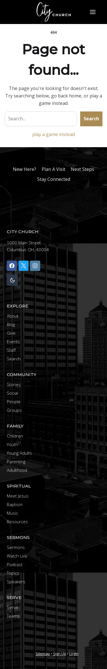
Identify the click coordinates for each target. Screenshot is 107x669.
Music (12, 513)
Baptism (15, 504)
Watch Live (17, 556)
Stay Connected (53, 179)
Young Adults (19, 453)
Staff (11, 350)
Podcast (15, 564)
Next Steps (82, 169)
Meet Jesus (18, 496)
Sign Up (59, 653)
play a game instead (53, 134)
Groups (14, 410)
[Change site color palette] (12, 280)
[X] (24, 266)
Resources (17, 521)
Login (73, 653)
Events (13, 341)
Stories (14, 384)
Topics (13, 573)
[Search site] (41, 118)
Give (11, 333)
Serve (12, 607)
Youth (12, 444)
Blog (11, 324)
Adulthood (17, 470)
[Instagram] (35, 266)
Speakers (16, 581)
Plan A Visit (53, 169)
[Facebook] (12, 266)
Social (12, 393)
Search (91, 118)
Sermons (16, 547)
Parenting (16, 461)
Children (15, 436)
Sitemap (43, 653)
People (14, 401)
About (13, 316)
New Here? (24, 169)
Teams (13, 616)
